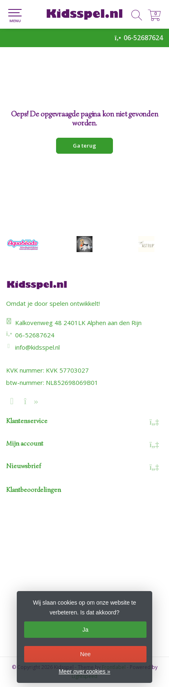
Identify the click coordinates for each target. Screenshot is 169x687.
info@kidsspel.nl (37, 347)
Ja (85, 629)
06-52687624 (143, 37)
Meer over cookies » (84, 671)
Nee (85, 654)
